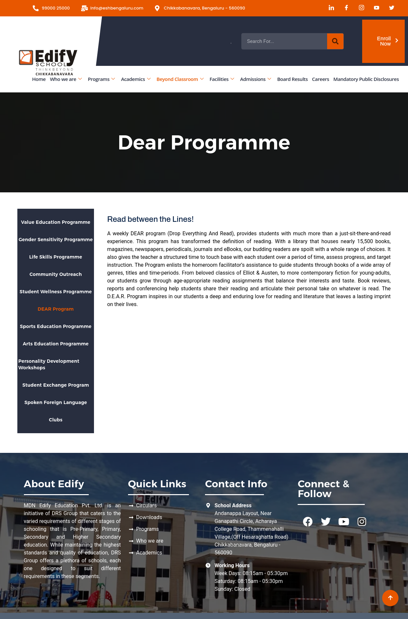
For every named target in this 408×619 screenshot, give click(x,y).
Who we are (66, 79)
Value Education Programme (55, 222)
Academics (135, 79)
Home (39, 79)
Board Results (292, 79)
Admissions (255, 79)
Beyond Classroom (180, 79)
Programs (101, 79)
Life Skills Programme (55, 257)
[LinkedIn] (329, 8)
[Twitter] (389, 8)
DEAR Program (56, 309)
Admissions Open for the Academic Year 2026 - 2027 (288, 41)
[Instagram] (359, 8)
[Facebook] (344, 8)
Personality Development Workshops (48, 364)
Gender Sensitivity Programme (56, 239)
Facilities (222, 79)
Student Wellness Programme (56, 292)
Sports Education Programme (56, 326)
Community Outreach (55, 274)
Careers (320, 79)
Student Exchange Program (55, 385)
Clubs (55, 420)
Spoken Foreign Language (55, 402)
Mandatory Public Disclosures (366, 79)
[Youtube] (374, 8)
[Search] (335, 41)
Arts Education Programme (55, 344)
